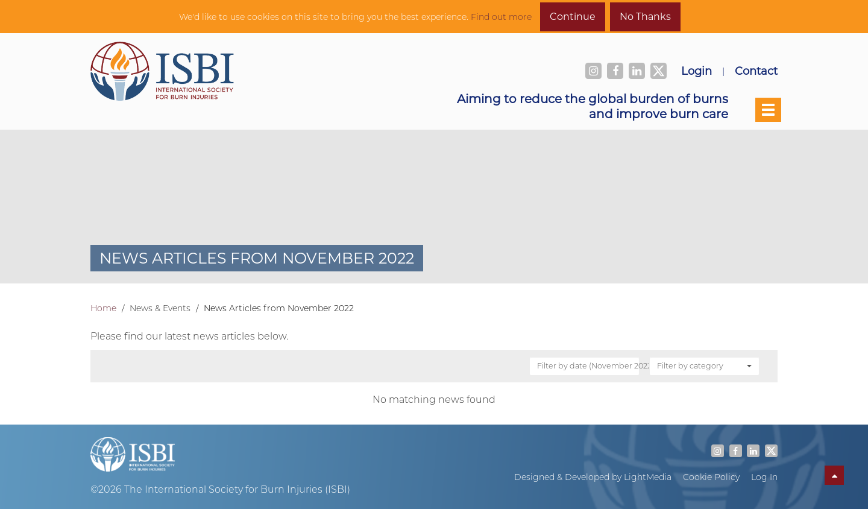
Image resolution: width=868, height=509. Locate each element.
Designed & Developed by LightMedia (592, 477)
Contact (756, 70)
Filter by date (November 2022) (588, 365)
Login (696, 70)
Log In (764, 477)
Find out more (501, 16)
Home (103, 308)
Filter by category (704, 365)
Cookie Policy (711, 477)
